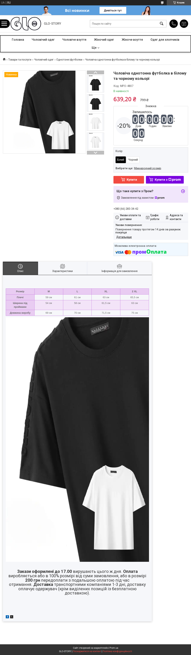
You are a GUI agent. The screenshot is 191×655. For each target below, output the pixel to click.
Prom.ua (113, 648)
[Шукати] (161, 23)
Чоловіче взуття (74, 39)
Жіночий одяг (104, 39)
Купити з (168, 179)
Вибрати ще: (138, 168)
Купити (132, 179)
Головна (18, 39)
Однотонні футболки (69, 59)
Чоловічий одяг (43, 39)
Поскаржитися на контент (87, 651)
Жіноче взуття (132, 39)
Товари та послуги (19, 59)
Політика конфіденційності (117, 651)
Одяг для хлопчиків (165, 39)
